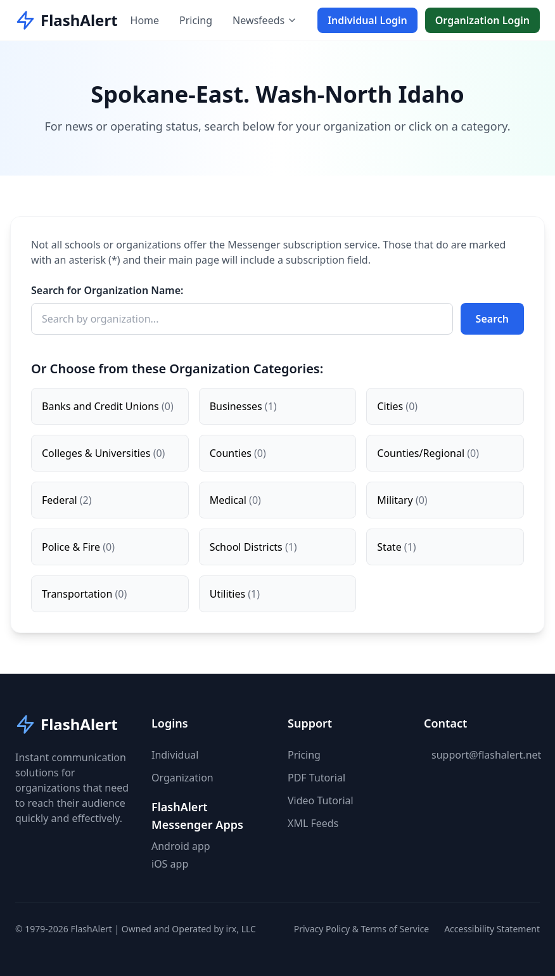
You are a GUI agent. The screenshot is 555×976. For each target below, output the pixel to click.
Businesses (243, 406)
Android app (180, 846)
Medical (235, 500)
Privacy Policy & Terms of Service (361, 929)
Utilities (235, 594)
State (396, 547)
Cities (397, 406)
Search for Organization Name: (107, 290)
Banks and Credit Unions (108, 406)
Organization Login (482, 20)
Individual (174, 755)
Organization (182, 778)
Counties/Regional (428, 453)
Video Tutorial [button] (321, 800)
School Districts (253, 547)
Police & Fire (78, 547)
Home (145, 20)
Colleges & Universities (103, 453)
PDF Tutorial (316, 778)
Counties (238, 453)
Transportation (84, 594)
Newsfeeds (265, 20)
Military (402, 500)
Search (492, 319)
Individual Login (367, 20)
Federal (67, 500)
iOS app (169, 864)
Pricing (195, 20)
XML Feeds (313, 823)
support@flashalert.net (486, 755)
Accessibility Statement (492, 929)
